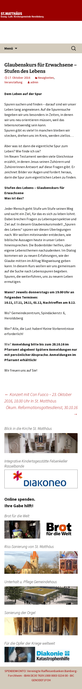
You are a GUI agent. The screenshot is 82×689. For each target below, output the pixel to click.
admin (34, 82)
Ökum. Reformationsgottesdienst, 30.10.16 (42, 411)
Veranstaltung (13, 82)
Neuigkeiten (46, 78)
